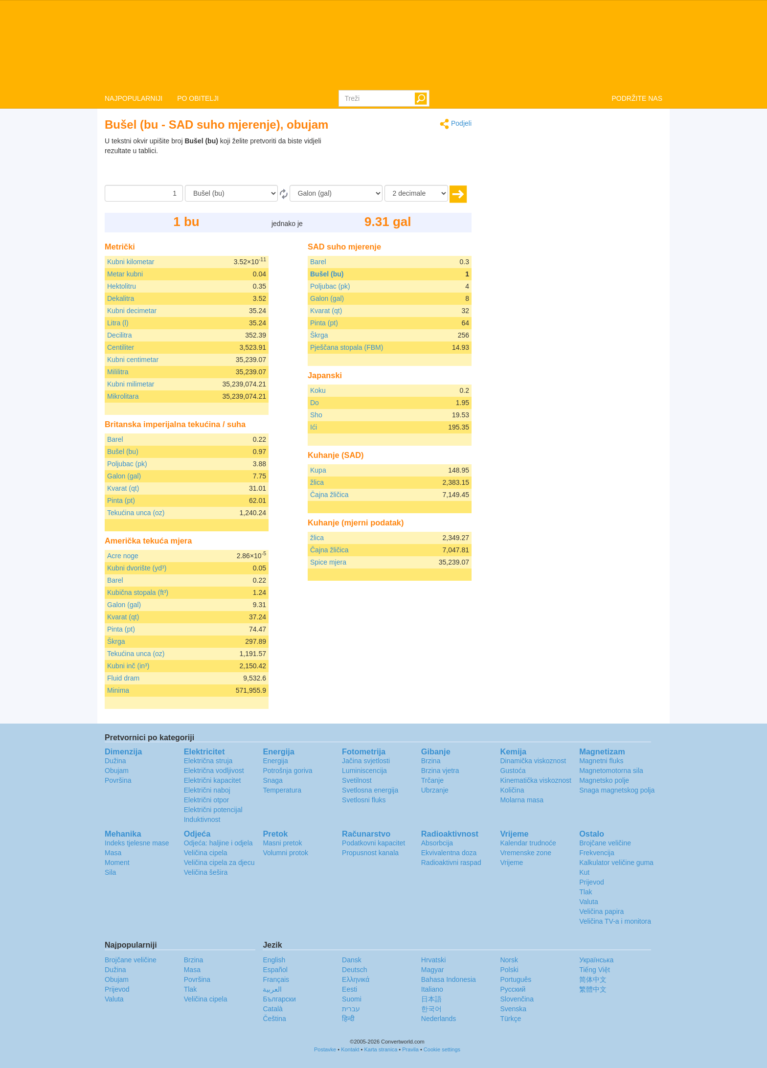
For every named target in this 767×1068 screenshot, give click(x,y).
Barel (115, 439)
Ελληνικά (355, 979)
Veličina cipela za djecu (219, 862)
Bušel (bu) (122, 451)
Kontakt (350, 1049)
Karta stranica (380, 1049)
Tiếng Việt (594, 970)
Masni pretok (282, 843)
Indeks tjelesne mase (137, 843)
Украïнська (596, 960)
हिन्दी (348, 1019)
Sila (110, 872)
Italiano (432, 989)
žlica (317, 482)
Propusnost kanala (370, 853)
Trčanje (432, 780)
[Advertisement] (410, 160)
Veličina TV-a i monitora (615, 921)
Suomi (351, 999)
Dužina (115, 761)
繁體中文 (593, 989)
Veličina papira (601, 911)
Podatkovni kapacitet (373, 843)
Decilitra (119, 335)
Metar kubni (125, 274)
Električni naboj (207, 790)
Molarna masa (521, 800)
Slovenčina (517, 999)
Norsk (509, 960)
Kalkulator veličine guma (616, 862)
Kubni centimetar (132, 360)
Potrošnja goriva (287, 770)
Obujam (117, 770)
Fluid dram (123, 678)
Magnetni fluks (601, 761)
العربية (272, 989)
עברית (351, 1009)
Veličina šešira (206, 872)
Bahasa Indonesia (448, 979)
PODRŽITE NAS (637, 98)
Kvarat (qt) (123, 488)
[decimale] (416, 193)
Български (279, 999)
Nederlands (438, 1019)
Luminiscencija (364, 770)
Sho (316, 415)
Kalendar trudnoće (528, 843)
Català (272, 1009)
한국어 (431, 1009)
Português (515, 979)
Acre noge (122, 556)
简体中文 (593, 979)
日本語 (431, 999)
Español (275, 970)
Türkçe (510, 1019)
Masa (113, 853)
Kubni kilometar (131, 262)
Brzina (431, 761)
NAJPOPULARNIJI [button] (133, 98)
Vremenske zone (525, 853)
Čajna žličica (329, 495)
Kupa (318, 470)
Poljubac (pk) (127, 464)
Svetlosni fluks (363, 800)
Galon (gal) (124, 476)
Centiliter (120, 347)
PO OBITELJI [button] (198, 98)
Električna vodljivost (214, 770)
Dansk (351, 960)
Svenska (513, 1009)
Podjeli (456, 124)
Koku (318, 390)
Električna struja (208, 761)
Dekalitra (120, 298)
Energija (275, 761)
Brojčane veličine (605, 843)
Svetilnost (357, 780)
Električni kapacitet (212, 780)
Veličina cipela (205, 853)
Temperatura (282, 790)
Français (276, 979)
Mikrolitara (123, 396)
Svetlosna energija (370, 790)
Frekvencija (596, 853)
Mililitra (118, 372)
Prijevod (591, 882)
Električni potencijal (213, 810)
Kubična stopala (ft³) (137, 592)
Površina (118, 780)
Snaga (272, 780)
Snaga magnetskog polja (616, 790)
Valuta (588, 902)
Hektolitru (121, 286)
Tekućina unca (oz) (136, 513)
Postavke (325, 1049)
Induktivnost (202, 819)
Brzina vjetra (440, 770)
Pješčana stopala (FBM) (346, 347)
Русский (512, 989)
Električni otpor (206, 800)
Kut (584, 872)
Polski (509, 970)
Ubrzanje (435, 790)
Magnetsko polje (604, 780)
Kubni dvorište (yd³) (136, 568)
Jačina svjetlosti (366, 761)
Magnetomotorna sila (611, 770)
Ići (313, 427)
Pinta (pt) (121, 500)
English (274, 960)
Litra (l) (118, 323)
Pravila (410, 1049)
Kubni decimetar (132, 311)
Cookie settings (442, 1049)
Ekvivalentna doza (449, 853)
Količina (512, 790)
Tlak (585, 892)
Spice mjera (328, 562)
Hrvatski (433, 960)
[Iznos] (144, 193)
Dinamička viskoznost (533, 761)
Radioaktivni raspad (451, 862)
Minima (118, 690)
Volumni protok (285, 853)
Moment (117, 862)
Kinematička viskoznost (535, 780)
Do (314, 403)
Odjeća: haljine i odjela (218, 843)
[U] (336, 193)
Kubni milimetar (130, 384)
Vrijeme (511, 862)
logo (383, 44)
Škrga (116, 641)
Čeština (274, 1019)
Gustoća (512, 770)
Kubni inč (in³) (128, 666)
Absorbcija (437, 843)
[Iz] (231, 193)
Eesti (349, 989)
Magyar (432, 970)
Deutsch (354, 970)
